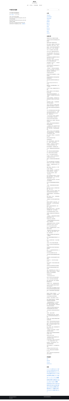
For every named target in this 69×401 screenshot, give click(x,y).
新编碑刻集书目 (49, 275)
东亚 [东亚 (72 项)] (53, 370)
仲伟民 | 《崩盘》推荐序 (50, 314)
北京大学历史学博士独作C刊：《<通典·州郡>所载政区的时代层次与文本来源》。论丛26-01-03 (53, 113)
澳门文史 (48, 28)
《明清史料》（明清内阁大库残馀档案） (53, 68)
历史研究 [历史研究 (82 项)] (53, 373)
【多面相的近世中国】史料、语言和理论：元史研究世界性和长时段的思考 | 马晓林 (53, 317)
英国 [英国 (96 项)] (49, 390)
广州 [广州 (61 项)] (49, 379)
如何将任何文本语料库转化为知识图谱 (53, 266)
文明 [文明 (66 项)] (54, 379)
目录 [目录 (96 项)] (57, 386)
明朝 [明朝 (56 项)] (48, 383)
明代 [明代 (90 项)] (57, 381)
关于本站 (31, 5)
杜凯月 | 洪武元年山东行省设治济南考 (53, 278)
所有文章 (40, 5)
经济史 (48, 31)
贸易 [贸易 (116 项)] (55, 390)
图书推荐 (48, 21)
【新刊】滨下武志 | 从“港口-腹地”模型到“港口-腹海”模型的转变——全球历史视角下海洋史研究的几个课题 (53, 132)
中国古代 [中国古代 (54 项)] (56, 370)
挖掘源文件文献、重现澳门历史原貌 (52, 38)
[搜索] (52, 10)
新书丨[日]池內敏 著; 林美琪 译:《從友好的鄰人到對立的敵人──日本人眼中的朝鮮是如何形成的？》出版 (53, 177)
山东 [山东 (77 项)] (55, 377)
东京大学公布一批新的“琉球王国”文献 (53, 51)
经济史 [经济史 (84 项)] (52, 388)
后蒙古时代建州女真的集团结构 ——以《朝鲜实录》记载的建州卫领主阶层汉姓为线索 (53, 95)
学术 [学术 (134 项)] (51, 377)
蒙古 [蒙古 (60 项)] (52, 390)
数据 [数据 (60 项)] (52, 379)
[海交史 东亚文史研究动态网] (34, 2)
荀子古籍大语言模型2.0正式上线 (52, 253)
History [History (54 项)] (48, 370)
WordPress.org (49, 365)
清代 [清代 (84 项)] (53, 386)
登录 (47, 360)
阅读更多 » (24, 23)
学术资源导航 (36, 5)
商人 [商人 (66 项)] (56, 375)
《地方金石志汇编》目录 (51, 276)
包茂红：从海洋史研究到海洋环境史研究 (53, 322)
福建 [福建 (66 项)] (48, 388)
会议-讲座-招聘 (49, 16)
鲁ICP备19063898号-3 (12, 398)
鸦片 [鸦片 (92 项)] (55, 391)
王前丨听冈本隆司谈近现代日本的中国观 (53, 110)
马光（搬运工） (12, 14)
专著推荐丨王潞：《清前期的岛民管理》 (53, 284)
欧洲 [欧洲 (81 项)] (51, 385)
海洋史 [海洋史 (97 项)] (49, 386)
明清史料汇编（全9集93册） (51, 219)
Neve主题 (10, 399)
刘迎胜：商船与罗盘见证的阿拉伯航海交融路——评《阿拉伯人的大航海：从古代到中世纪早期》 (53, 325)
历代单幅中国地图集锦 (14, 12)
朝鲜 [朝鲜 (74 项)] (53, 383)
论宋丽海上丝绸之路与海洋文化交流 (52, 349)
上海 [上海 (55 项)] (51, 370)
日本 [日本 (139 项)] (53, 381)
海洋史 (48, 26)
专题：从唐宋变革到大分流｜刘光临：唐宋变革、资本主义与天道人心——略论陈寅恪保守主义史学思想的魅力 (53, 272)
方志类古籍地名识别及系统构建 (52, 297)
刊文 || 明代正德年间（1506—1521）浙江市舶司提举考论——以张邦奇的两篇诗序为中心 (53, 54)
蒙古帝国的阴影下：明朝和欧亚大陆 (52, 147)
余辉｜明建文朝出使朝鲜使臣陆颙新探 (53, 151)
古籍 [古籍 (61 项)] (57, 373)
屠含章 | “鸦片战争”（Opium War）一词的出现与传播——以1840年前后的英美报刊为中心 (53, 204)
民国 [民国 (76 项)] (54, 385)
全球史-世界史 (49, 18)
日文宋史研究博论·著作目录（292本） (53, 212)
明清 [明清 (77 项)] (50, 383)
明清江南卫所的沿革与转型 (51, 138)
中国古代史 (48, 15)
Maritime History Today (50, 336)
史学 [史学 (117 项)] (52, 375)
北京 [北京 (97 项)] (53, 371)
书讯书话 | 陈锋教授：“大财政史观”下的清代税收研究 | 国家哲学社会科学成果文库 (53, 99)
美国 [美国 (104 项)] (56, 388)
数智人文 (48, 23)
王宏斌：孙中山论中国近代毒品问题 (52, 243)
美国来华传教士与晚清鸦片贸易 (52, 42)
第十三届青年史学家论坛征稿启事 (52, 153)
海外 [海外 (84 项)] (57, 385)
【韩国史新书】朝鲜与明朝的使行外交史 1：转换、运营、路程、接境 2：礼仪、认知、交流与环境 (53, 232)
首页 (27, 5)
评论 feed (48, 363)
